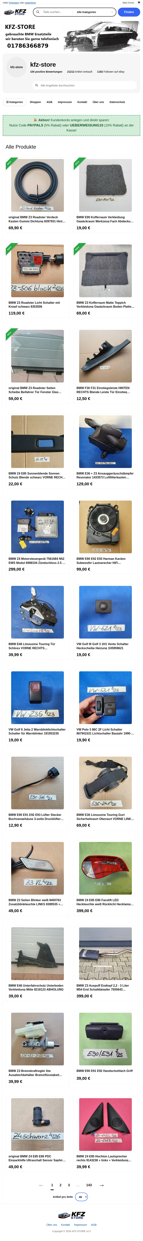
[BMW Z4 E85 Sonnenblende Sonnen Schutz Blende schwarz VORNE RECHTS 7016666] (37, 442)
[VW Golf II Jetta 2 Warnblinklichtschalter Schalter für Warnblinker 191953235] (37, 698)
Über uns (98, 102)
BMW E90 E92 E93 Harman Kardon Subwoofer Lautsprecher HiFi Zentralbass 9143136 (101, 560)
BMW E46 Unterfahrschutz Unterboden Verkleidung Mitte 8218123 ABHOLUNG (36, 987)
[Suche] (55, 12)
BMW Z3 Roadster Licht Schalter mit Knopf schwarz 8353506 (34, 304)
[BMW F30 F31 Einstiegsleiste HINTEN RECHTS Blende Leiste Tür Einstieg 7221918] (105, 356)
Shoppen (35, 102)
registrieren (30, 2)
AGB (49, 102)
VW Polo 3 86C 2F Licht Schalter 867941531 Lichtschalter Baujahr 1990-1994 (104, 731)
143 (89, 1185)
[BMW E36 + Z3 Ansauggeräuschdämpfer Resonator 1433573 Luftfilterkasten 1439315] (105, 442)
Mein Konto (128, 2)
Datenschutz (117, 102)
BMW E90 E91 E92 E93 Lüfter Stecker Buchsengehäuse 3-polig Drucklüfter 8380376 (35, 816)
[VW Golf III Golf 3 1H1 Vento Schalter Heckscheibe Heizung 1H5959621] (105, 612)
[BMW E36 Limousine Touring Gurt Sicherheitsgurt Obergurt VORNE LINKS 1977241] (105, 783)
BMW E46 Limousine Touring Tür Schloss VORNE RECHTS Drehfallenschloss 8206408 (32, 645)
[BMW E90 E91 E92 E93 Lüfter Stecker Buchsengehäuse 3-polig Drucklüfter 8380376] (37, 783)
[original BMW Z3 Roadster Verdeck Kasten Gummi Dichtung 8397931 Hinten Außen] (37, 185)
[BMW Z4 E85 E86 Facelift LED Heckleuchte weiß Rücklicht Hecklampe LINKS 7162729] (105, 868)
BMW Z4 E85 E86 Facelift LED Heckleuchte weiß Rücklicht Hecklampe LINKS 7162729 (104, 902)
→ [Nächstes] (101, 1185)
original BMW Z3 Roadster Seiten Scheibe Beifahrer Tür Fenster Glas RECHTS (33, 389)
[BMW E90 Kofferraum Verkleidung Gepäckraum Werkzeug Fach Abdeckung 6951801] (105, 185)
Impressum (65, 102)
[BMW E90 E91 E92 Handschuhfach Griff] (105, 1039)
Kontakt (82, 102)
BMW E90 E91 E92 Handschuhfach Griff (105, 1070)
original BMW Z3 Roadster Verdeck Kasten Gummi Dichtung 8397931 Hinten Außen (37, 219)
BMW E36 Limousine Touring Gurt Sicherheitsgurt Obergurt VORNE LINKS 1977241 (105, 816)
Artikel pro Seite (63, 1196)
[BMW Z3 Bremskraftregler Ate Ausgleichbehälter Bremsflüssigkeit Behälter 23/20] (37, 1039)
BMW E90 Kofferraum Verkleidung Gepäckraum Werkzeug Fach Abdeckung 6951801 (105, 219)
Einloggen (14, 2)
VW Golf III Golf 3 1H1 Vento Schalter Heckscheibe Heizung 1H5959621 (102, 645)
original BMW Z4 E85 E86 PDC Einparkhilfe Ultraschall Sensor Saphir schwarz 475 (36, 1158)
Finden (129, 12)
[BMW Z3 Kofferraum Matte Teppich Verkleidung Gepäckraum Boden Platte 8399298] (105, 271)
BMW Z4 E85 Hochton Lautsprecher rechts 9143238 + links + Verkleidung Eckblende (102, 1158)
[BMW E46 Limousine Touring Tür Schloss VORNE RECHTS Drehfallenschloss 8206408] (37, 612)
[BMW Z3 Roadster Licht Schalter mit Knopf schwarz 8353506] (37, 271)
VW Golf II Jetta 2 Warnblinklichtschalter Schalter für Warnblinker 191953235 (37, 731)
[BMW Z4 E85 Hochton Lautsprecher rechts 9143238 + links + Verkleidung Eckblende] (105, 1125)
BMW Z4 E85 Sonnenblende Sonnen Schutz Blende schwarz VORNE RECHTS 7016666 (37, 475)
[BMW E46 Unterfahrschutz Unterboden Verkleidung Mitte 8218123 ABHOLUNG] (37, 954)
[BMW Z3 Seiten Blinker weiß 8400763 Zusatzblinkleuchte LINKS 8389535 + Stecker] (37, 868)
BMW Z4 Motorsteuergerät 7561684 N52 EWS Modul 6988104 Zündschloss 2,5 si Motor (37, 560)
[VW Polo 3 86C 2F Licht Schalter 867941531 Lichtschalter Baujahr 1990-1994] (105, 698)
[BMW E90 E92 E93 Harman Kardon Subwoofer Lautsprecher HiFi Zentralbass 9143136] (105, 527)
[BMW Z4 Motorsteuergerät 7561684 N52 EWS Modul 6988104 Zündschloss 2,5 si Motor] (37, 527)
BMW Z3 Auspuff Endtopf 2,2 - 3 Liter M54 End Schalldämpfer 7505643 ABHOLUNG (103, 987)
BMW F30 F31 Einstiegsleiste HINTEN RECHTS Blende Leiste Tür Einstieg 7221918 (103, 389)
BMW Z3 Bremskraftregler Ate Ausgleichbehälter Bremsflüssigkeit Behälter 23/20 (34, 1072)
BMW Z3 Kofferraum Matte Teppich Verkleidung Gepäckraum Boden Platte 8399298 (104, 304)
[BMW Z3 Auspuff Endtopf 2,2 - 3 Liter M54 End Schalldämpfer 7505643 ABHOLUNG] (105, 954)
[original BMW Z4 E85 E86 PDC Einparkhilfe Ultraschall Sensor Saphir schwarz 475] (37, 1125)
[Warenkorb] (139, 2)
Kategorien (14, 102)
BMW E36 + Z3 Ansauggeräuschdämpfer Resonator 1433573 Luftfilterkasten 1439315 (105, 475)
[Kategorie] (95, 12)
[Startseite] (71, 1215)
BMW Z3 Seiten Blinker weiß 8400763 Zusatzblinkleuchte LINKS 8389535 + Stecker (35, 902)
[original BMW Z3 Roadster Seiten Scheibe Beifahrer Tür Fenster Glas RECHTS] (37, 356)
